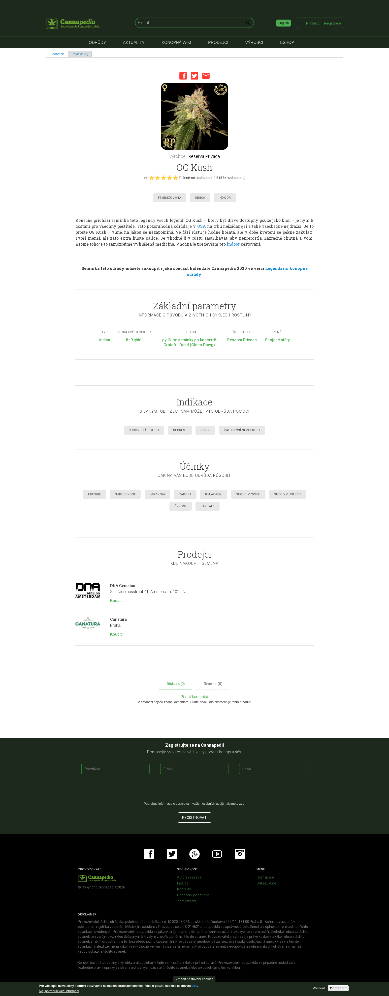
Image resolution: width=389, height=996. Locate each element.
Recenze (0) (213, 684)
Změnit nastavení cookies (194, 979)
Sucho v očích (248, 494)
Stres (205, 430)
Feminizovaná (169, 197)
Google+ (194, 854)
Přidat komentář (195, 697)
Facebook (183, 75)
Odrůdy (97, 42)
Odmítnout (338, 988)
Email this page (205, 75)
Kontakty (184, 889)
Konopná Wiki (176, 42)
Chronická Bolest (144, 430)
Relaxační (213, 494)
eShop (287, 42)
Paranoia (157, 494)
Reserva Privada (204, 156)
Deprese (180, 430)
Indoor (225, 197)
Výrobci (254, 42)
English (283, 23)
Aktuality (134, 42)
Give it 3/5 (163, 177)
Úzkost (180, 506)
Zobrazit (59, 54)
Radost (185, 494)
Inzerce (182, 883)
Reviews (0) (79, 54)
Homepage (265, 877)
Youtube (217, 854)
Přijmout (319, 988)
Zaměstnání (186, 901)
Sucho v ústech (287, 494)
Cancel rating (145, 178)
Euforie (94, 494)
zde (194, 986)
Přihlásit (312, 23)
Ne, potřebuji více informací (59, 991)
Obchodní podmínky (193, 895)
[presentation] (194, 789)
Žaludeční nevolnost (242, 430)
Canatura (118, 619)
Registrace (332, 23)
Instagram (240, 854)
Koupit (116, 600)
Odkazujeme (266, 883)
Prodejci (218, 42)
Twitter (194, 75)
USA (201, 226)
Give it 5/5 (175, 177)
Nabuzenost (125, 494)
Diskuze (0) (176, 684)
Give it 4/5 (169, 177)
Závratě (207, 506)
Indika (200, 197)
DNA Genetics (122, 585)
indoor (233, 244)
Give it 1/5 (151, 177)
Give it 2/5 (157, 177)
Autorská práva (189, 877)
